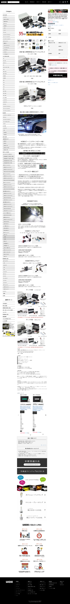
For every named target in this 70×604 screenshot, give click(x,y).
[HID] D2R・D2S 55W (6, 147)
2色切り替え (5, 25)
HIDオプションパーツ (6, 232)
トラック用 (4, 97)
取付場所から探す (5, 258)
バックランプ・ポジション (6, 34)
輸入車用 (4, 112)
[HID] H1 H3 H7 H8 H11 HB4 (7, 197)
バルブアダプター (6, 49)
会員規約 (50, 586)
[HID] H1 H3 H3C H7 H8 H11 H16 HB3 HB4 (9, 171)
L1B (3, 80)
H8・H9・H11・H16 (6, 67)
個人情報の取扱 (51, 584)
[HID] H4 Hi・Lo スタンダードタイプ (8, 169)
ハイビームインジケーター (7, 45)
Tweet (49, 84)
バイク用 (4, 125)
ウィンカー (17, 586)
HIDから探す (5, 136)
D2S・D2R (4, 93)
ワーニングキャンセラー (6, 47)
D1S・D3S (4, 91)
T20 (3, 86)
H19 (3, 69)
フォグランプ (5, 23)
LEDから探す (5, 15)
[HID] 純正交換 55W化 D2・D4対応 (8, 160)
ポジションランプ (18, 591)
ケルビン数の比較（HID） (7, 318)
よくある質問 (5, 320)
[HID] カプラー (5, 256)
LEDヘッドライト (5, 260)
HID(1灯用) (5, 132)
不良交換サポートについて (7, 323)
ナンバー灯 (4, 280)
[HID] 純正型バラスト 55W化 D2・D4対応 (8, 158)
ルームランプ (5, 282)
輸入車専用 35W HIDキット (7, 191)
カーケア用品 (18, 593)
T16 (3, 84)
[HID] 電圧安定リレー (6, 243)
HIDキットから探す (6, 152)
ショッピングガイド (43, 582)
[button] (18, 415)
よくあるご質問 (42, 590)
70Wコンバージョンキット (6, 182)
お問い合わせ (62, 584)
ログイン (60, 1)
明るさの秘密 (5, 305)
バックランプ (5, 271)
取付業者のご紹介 (5, 314)
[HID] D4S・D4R (6, 149)
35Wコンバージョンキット (6, 165)
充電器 (4, 293)
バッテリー (4, 291)
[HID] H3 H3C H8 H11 (6, 221)
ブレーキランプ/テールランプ (20, 590)
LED (4, 130)
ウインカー (4, 32)
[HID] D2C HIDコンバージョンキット (8, 210)
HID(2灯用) (5, 134)
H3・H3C (4, 60)
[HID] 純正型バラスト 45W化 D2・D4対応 (8, 156)
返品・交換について (43, 588)
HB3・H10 (4, 71)
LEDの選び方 (5, 303)
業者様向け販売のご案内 (7, 307)
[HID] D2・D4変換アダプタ (7, 247)
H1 (3, 58)
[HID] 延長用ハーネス (6, 245)
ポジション (4, 117)
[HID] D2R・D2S (6, 145)
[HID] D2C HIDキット (6, 223)
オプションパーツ (5, 284)
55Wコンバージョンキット (6, 173)
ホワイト (5, 30)
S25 (3, 88)
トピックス (4, 312)
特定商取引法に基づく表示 (53, 582)
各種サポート (50, 1)
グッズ (17, 595)
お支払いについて (42, 586)
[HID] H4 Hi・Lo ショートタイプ (7, 167)
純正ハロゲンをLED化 (6, 19)
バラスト (4, 123)
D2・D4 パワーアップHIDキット (7, 154)
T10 (3, 82)
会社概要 (61, 582)
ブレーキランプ (5, 278)
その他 (4, 295)
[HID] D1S (5, 141)
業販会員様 (44, 1)
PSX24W (4, 75)
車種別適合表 (32, 1)
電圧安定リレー (5, 43)
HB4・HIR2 (5, 73)
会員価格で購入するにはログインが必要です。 (56, 25)
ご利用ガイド (38, 1)
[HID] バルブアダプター (6, 254)
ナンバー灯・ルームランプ (6, 38)
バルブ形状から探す (6, 56)
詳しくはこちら (43, 445)
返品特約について (51, 80)
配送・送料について (43, 584)
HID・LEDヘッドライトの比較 (8, 310)
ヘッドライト (5, 17)
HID (4, 269)
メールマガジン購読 (52, 588)
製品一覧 (26, 1)
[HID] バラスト (5, 234)
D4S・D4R (4, 95)
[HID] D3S (5, 143)
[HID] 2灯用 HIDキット (6, 230)
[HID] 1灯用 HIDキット (6, 228)
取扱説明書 (4, 316)
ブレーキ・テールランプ (6, 36)
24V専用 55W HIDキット (6, 217)
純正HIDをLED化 (6, 21)
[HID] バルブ (5, 241)
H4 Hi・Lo (4, 62)
